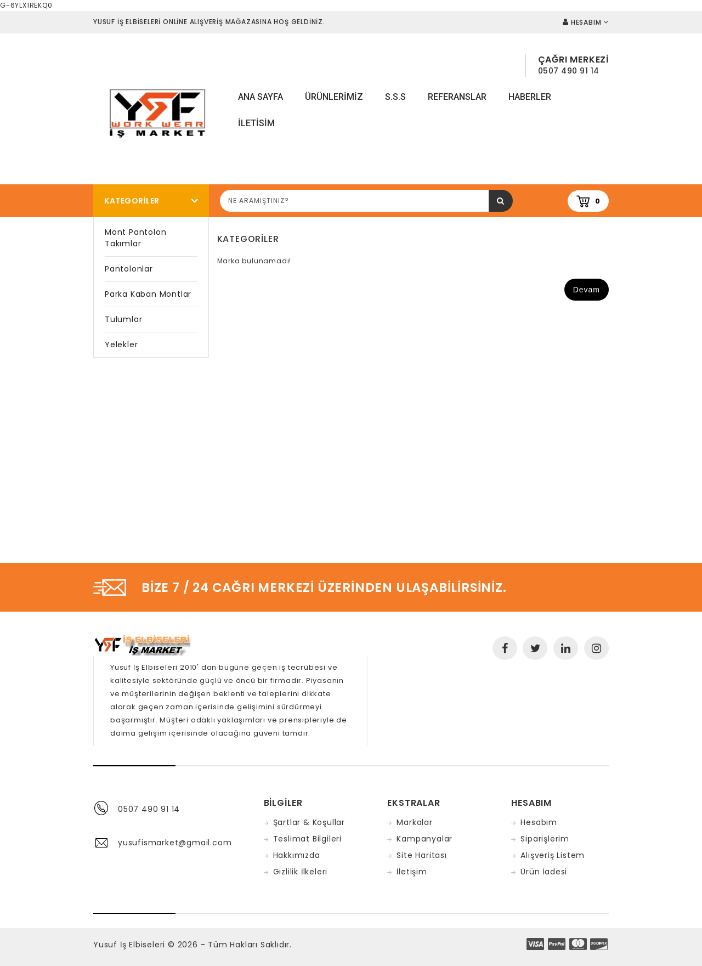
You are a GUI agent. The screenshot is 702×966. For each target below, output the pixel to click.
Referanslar (457, 97)
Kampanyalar (424, 838)
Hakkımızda (296, 855)
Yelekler (121, 344)
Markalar (414, 822)
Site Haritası (421, 855)
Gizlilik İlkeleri (300, 871)
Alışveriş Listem (552, 855)
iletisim (256, 123)
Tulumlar (123, 319)
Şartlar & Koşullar (309, 822)
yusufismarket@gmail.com (174, 842)
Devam (586, 289)
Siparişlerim (544, 838)
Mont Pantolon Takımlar (135, 238)
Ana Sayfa (260, 97)
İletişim (412, 871)
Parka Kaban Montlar (148, 294)
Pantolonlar (129, 268)
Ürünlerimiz (334, 97)
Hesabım (538, 822)
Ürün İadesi (543, 871)
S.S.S (395, 97)
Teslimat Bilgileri (307, 838)
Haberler (529, 97)
